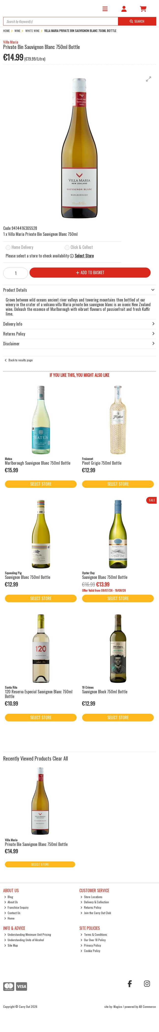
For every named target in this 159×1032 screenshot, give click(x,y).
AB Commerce (147, 1006)
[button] (149, 79)
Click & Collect (82, 247)
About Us (11, 902)
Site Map (11, 945)
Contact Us (12, 913)
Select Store (84, 256)
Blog (8, 897)
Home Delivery (22, 247)
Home (9, 918)
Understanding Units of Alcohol (24, 940)
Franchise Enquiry (16, 907)
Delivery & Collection (94, 902)
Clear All (60, 758)
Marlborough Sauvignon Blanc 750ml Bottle (37, 463)
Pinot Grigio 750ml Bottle (101, 463)
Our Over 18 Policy (93, 940)
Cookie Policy (90, 951)
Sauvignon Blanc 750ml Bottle (27, 577)
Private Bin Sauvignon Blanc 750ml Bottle (36, 844)
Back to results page (21, 360)
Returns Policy (90, 907)
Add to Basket (90, 272)
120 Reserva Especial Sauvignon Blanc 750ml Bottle (38, 694)
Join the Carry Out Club (95, 913)
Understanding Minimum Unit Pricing (27, 934)
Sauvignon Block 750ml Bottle (104, 692)
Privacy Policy (90, 945)
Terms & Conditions (93, 934)
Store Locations (91, 897)
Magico (118, 1006)
